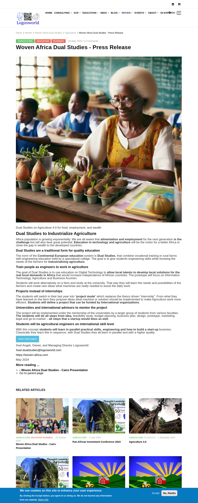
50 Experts (54, 30)
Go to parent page (31, 383)
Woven (142, 15)
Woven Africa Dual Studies (48, 42)
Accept (155, 494)
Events (158, 15)
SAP (83, 15)
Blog (128, 15)
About (173, 15)
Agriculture (70, 42)
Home (50, 15)
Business (58, 51)
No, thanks (169, 494)
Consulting (66, 15)
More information (27, 348)
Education (99, 15)
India (115, 15)
